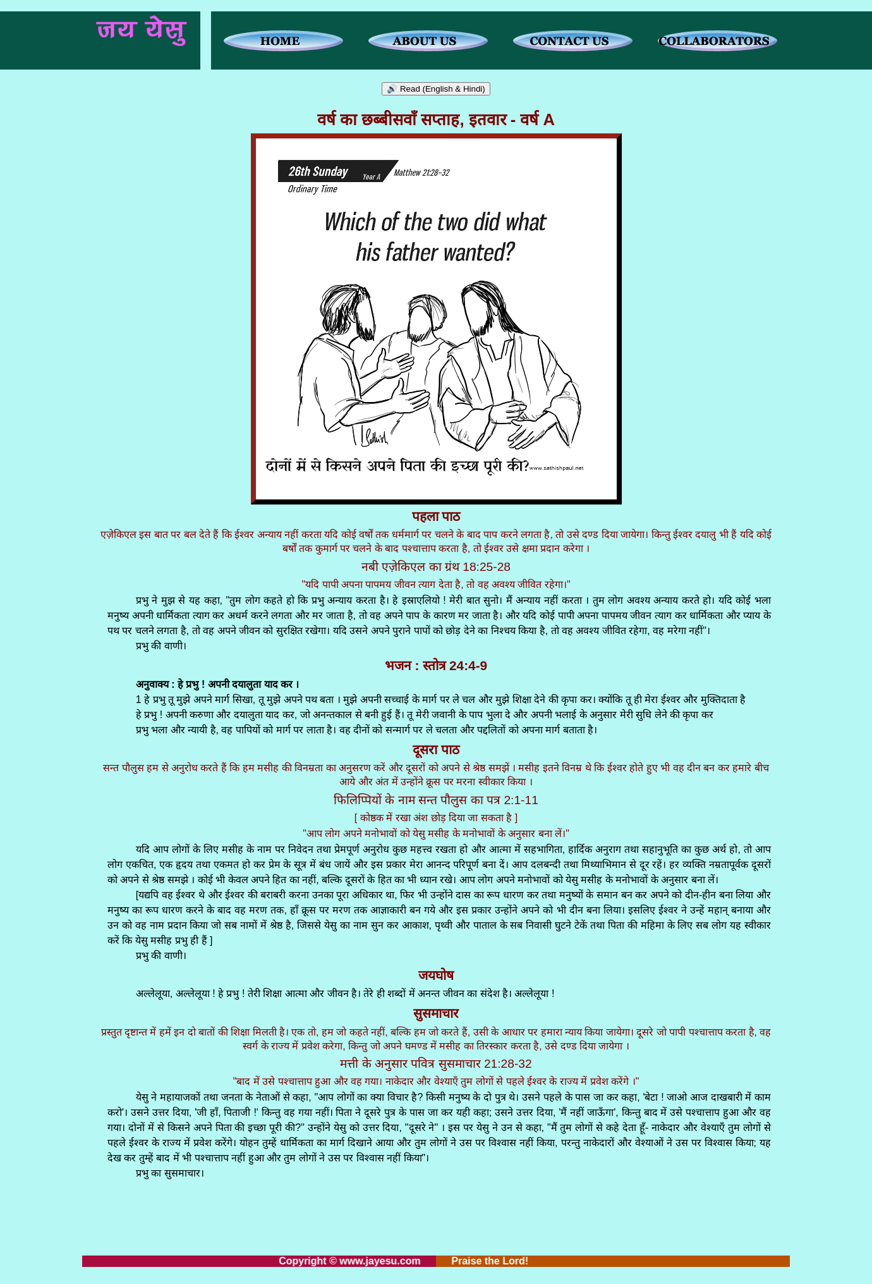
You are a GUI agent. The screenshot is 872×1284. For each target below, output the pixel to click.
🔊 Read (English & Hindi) (436, 89)
